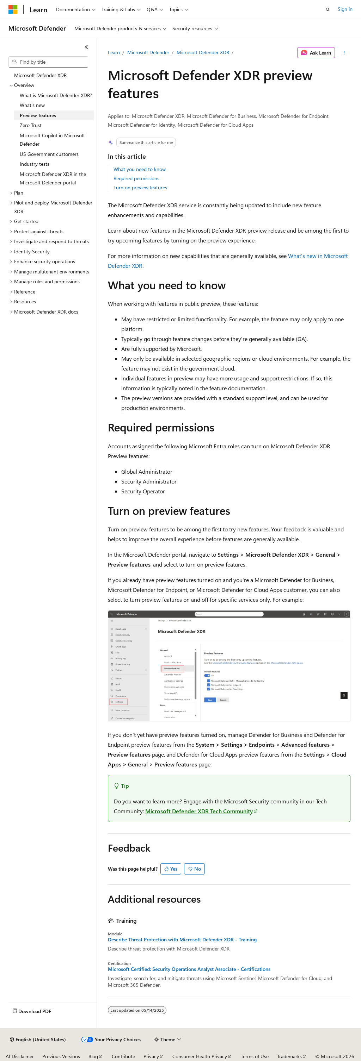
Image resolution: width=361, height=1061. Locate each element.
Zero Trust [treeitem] (31, 125)
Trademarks (289, 1056)
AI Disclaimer (20, 1056)
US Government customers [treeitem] (49, 154)
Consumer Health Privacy (199, 1056)
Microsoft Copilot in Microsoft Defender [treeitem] (52, 139)
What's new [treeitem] (32, 105)
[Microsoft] (13, 9)
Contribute (123, 1056)
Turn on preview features (140, 187)
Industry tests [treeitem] (34, 163)
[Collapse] (86, 47)
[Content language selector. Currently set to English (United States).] (38, 1039)
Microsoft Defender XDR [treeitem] (40, 75)
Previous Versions (61, 1056)
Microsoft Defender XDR (203, 52)
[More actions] (344, 52)
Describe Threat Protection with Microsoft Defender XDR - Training (182, 939)
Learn (114, 52)
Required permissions (136, 178)
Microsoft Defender (148, 52)
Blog (93, 1056)
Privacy (151, 1056)
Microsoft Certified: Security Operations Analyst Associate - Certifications (189, 969)
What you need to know (140, 169)
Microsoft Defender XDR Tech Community (199, 811)
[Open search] (328, 9)
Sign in (345, 9)
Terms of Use (255, 1056)
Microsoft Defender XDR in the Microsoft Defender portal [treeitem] (53, 178)
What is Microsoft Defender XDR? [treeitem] (56, 95)
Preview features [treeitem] (38, 115)
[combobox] (48, 62)
